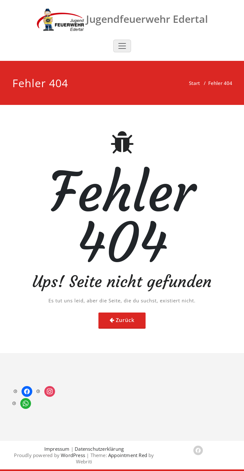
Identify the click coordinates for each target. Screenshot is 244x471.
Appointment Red (127, 455)
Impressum (57, 449)
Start (194, 83)
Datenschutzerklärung (99, 449)
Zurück (125, 320)
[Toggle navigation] (122, 46)
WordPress (73, 455)
